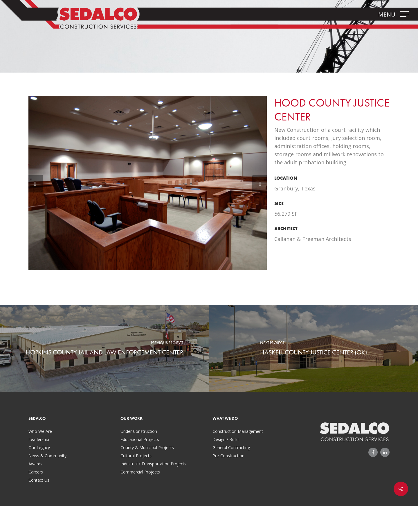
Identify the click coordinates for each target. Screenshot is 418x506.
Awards (35, 464)
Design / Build (225, 439)
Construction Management (237, 431)
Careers (35, 472)
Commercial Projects (140, 472)
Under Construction (138, 431)
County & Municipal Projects (147, 447)
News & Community (47, 455)
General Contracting (231, 447)
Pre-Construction (228, 455)
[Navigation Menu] (405, 14)
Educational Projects (139, 439)
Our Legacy (39, 447)
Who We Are (40, 431)
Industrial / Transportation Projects (153, 464)
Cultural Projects (136, 455)
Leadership (38, 439)
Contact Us (38, 480)
